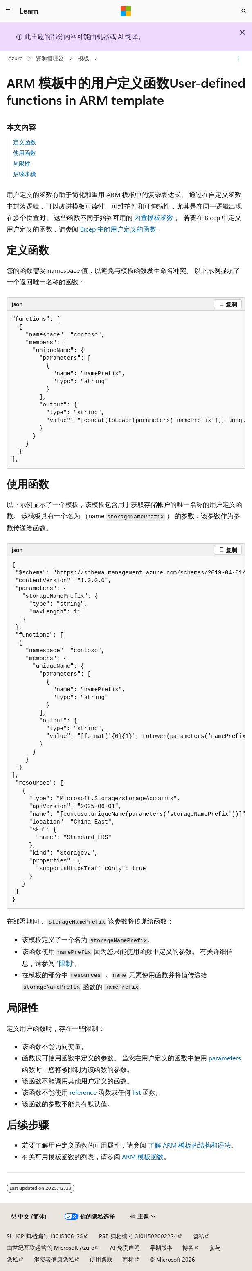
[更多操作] (238, 58)
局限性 (21, 163)
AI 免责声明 (125, 1247)
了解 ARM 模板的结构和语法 (189, 1145)
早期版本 (161, 1247)
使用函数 (24, 153)
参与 (215, 1247)
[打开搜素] (244, 11)
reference (83, 1092)
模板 (83, 58)
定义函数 (24, 142)
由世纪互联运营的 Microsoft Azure (50, 1247)
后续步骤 (24, 174)
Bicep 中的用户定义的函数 (118, 229)
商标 (128, 1259)
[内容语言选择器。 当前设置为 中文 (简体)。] (29, 1216)
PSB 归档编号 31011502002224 (138, 1236)
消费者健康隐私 (54, 1259)
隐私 (198, 1236)
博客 (188, 1247)
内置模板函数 (153, 217)
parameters (225, 1057)
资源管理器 (50, 58)
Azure (15, 58)
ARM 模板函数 (143, 1156)
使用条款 (101, 1259)
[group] (126, 390)
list (137, 1092)
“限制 (64, 963)
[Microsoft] (126, 11)
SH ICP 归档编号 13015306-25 (45, 1236)
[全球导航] (8, 11)
